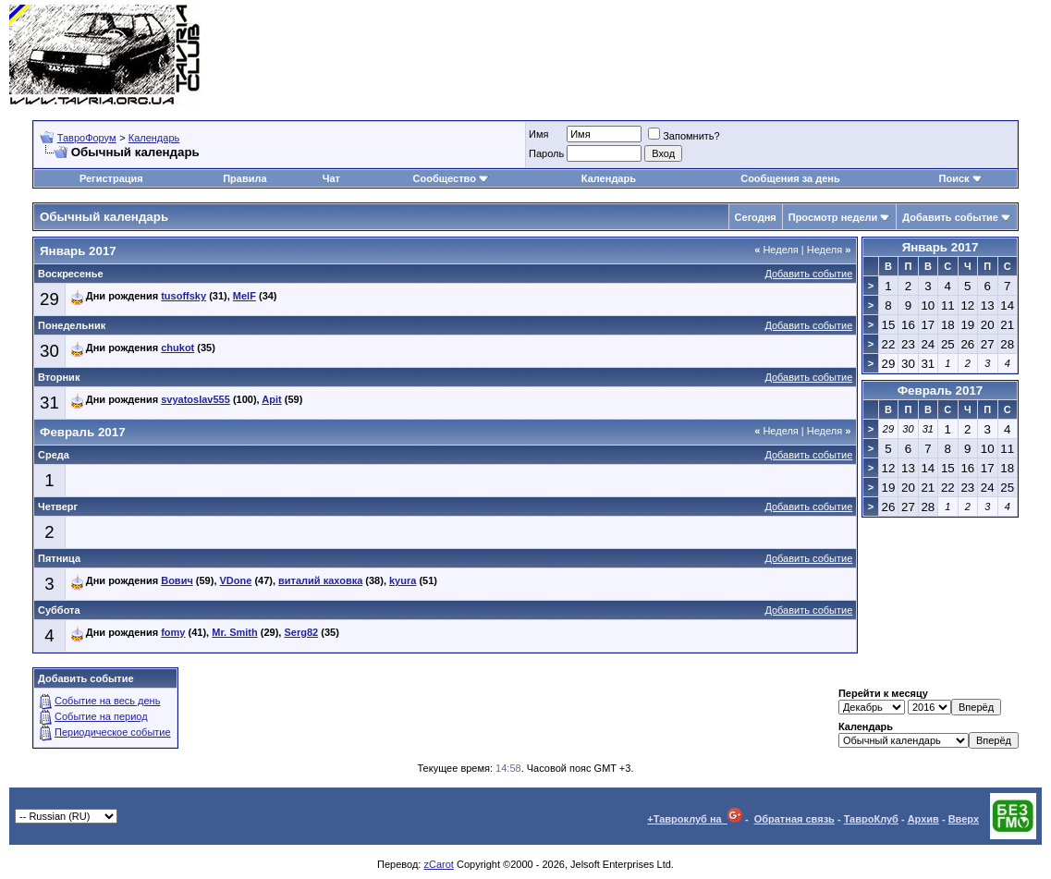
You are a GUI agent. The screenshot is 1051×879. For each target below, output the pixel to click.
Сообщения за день (789, 178)
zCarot (438, 864)
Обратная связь (794, 818)
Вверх (963, 818)
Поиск (961, 178)
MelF (244, 295)
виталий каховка (320, 580)
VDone (236, 580)
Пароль (546, 153)
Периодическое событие (113, 732)
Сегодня (755, 217)
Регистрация (111, 178)
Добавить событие (950, 217)
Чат (331, 178)
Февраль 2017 (941, 390)
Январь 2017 (940, 247)
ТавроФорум (86, 137)
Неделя (776, 249)
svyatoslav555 (195, 399)
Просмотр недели (833, 217)
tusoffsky (183, 295)
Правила (244, 178)
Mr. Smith (235, 632)
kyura (402, 580)
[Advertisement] (705, 55)
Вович (177, 580)
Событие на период (101, 716)
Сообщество (451, 178)
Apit (271, 399)
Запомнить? (684, 135)
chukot (177, 347)
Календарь (154, 137)
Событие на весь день (107, 700)
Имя (538, 134)
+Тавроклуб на (694, 818)
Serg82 (301, 632)
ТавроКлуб (871, 818)
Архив (923, 818)
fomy (173, 632)
